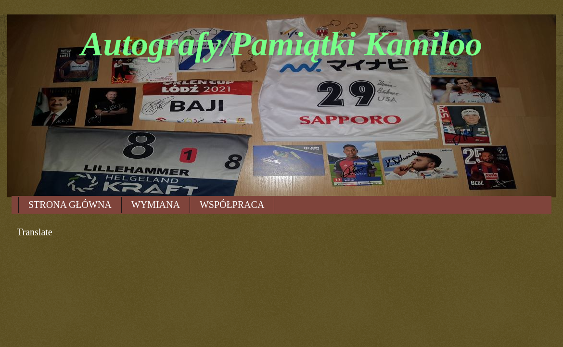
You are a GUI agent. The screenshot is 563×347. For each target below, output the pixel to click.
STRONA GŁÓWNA (70, 204)
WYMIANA (155, 204)
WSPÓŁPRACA (232, 204)
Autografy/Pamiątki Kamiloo (281, 44)
